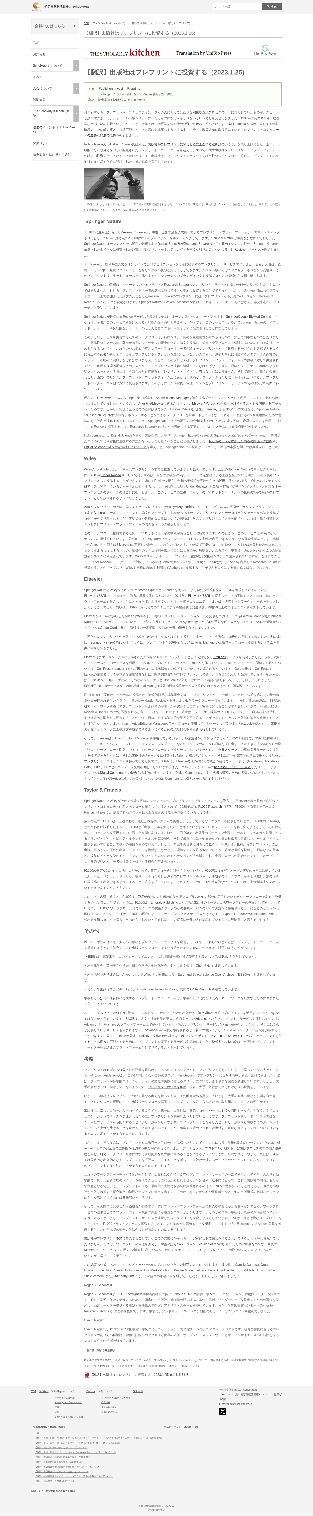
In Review (238, 249)
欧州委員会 (204, 838)
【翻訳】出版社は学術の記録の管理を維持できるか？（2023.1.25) (67, 1466)
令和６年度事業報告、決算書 (68, 1417)
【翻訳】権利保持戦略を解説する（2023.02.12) (58, 1462)
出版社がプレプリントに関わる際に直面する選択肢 (184, 144)
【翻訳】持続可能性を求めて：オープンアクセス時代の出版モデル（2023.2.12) (74, 1476)
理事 (56, 1407)
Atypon (183, 507)
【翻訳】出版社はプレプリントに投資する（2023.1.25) (136, 1374)
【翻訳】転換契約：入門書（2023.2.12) (54, 1481)
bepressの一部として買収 (232, 767)
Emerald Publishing (164, 902)
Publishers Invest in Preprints (119, 88)
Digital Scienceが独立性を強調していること (115, 447)
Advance (201, 1018)
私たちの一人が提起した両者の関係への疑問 (240, 441)
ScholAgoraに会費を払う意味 (115, 1397)
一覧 (37, 1433)
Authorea (100, 512)
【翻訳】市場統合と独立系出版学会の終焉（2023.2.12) (62, 1457)
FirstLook (219, 657)
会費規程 (105, 1402)
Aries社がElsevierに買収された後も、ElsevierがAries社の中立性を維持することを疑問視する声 (206, 403)
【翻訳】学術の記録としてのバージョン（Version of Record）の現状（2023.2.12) (75, 1452)
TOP (36, 43)
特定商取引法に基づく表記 (52, 155)
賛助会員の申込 (109, 1412)
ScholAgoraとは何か (64, 1397)
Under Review (111, 475)
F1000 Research (210, 806)
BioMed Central (260, 316)
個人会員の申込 (109, 1407)
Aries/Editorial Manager (172, 398)
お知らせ (39, 54)
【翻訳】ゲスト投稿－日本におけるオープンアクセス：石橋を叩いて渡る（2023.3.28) (77, 1443)
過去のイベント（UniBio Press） (54, 130)
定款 (56, 1412)
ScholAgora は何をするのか (68, 1402)
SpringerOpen (236, 316)
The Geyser (185, 1075)
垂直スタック (227, 749)
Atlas (162, 1510)
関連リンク (41, 143)
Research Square (133, 232)
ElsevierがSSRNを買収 (204, 595)
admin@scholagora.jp (239, 1403)
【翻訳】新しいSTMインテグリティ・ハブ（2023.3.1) (61, 1447)
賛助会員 (39, 99)
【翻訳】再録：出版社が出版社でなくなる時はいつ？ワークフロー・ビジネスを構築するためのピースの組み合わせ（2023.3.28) (98, 1438)
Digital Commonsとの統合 (118, 772)
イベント (39, 77)
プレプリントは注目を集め (167, 1087)
